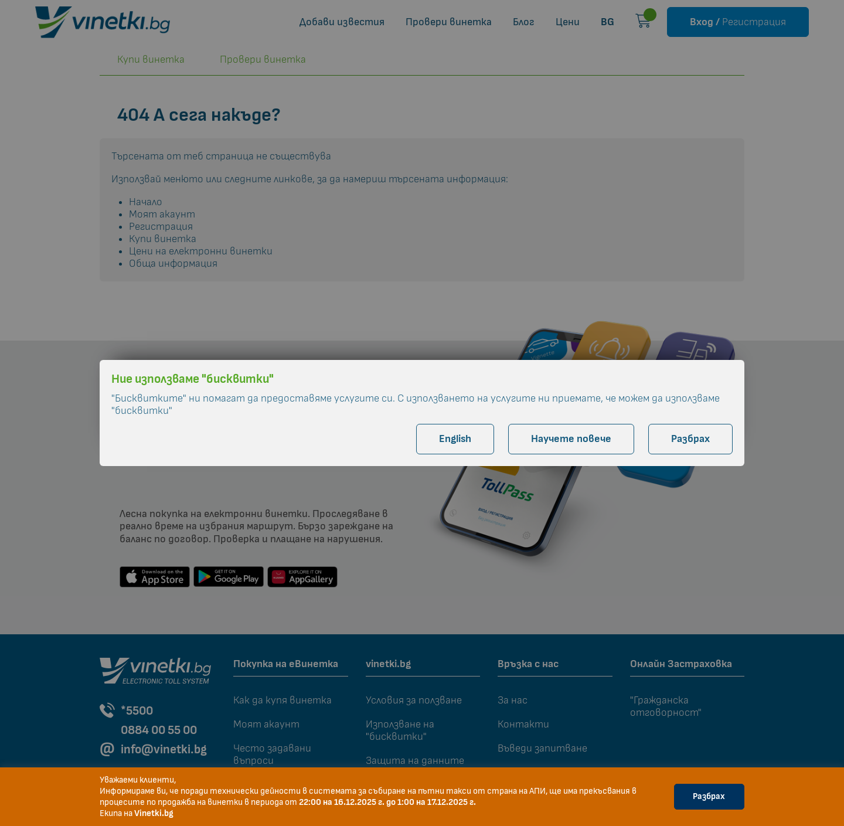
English (455, 439)
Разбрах (709, 796)
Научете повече (571, 439)
